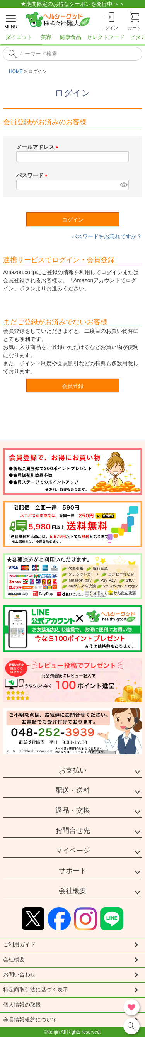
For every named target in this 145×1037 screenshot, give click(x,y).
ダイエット (18, 37)
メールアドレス (38, 147)
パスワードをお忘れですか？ (107, 236)
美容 (46, 37)
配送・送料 (72, 790)
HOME (16, 71)
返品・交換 (72, 810)
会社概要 (73, 891)
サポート (73, 870)
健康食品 (70, 37)
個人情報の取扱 (22, 1004)
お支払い (73, 770)
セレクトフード (106, 37)
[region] (72, 39)
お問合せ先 (72, 830)
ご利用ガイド (19, 944)
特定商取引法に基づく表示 (35, 989)
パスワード (33, 175)
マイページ (72, 850)
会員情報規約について (30, 1020)
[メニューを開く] (11, 20)
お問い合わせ (19, 974)
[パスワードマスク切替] (123, 185)
